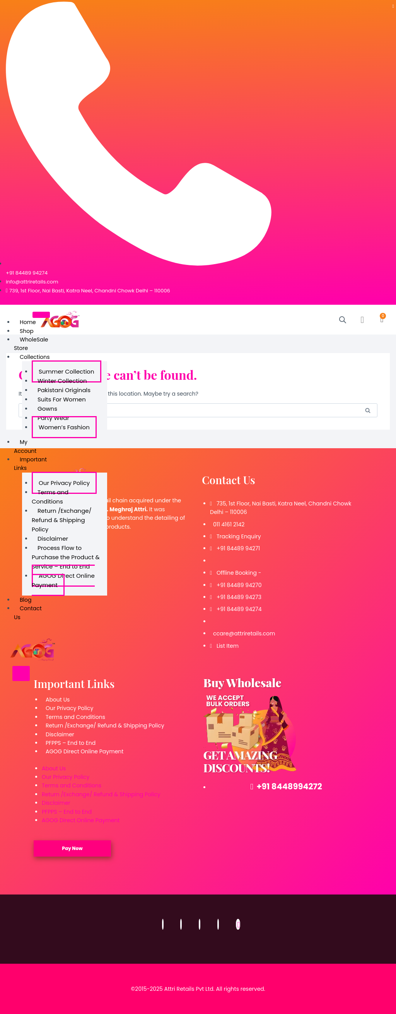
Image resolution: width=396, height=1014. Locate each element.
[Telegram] (393, 6)
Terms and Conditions (50, 496)
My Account (25, 446)
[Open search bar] (342, 319)
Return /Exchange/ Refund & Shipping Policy (62, 520)
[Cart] (382, 319)
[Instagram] (181, 924)
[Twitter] (199, 924)
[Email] (238, 924)
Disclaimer (60, 734)
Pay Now (72, 848)
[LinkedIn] (218, 924)
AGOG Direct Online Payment (63, 580)
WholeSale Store (31, 344)
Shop (27, 331)
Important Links (30, 464)
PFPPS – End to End (71, 743)
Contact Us (28, 612)
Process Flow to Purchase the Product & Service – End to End (66, 557)
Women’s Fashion (64, 427)
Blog (25, 600)
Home (28, 322)
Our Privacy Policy (69, 708)
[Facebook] (163, 924)
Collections (35, 357)
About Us (58, 699)
